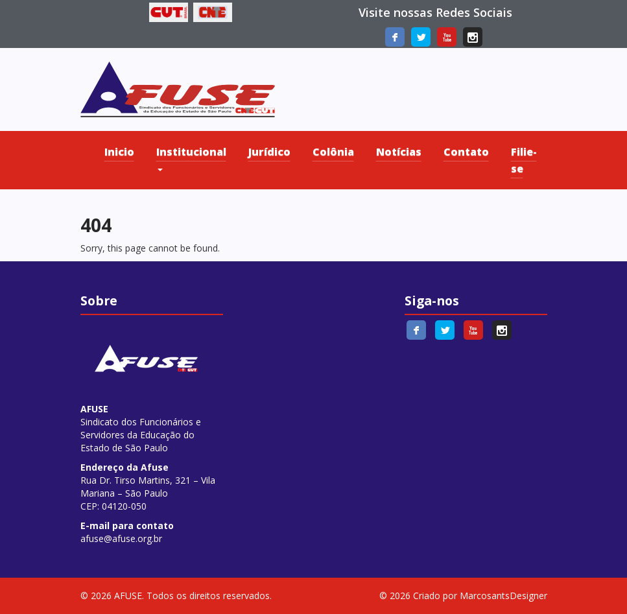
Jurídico (269, 152)
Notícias (398, 152)
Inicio (119, 152)
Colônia (333, 152)
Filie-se (524, 160)
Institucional (191, 158)
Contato (466, 152)
